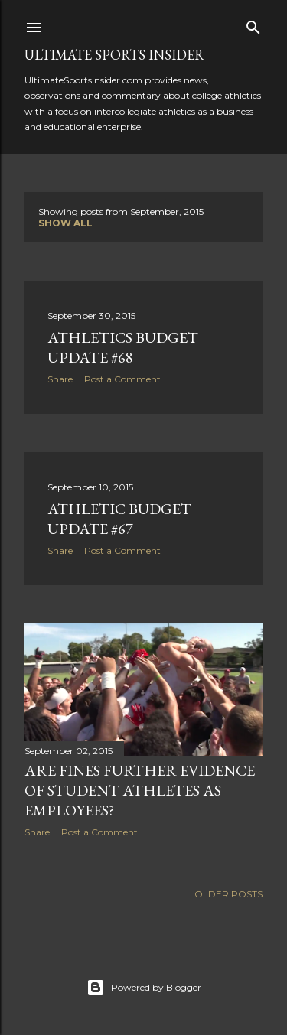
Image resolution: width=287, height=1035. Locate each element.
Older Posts (228, 894)
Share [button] (60, 379)
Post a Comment (122, 379)
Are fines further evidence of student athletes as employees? (139, 790)
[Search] (253, 24)
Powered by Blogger (143, 987)
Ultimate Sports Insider (114, 54)
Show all (65, 223)
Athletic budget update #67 (119, 519)
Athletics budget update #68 (122, 347)
